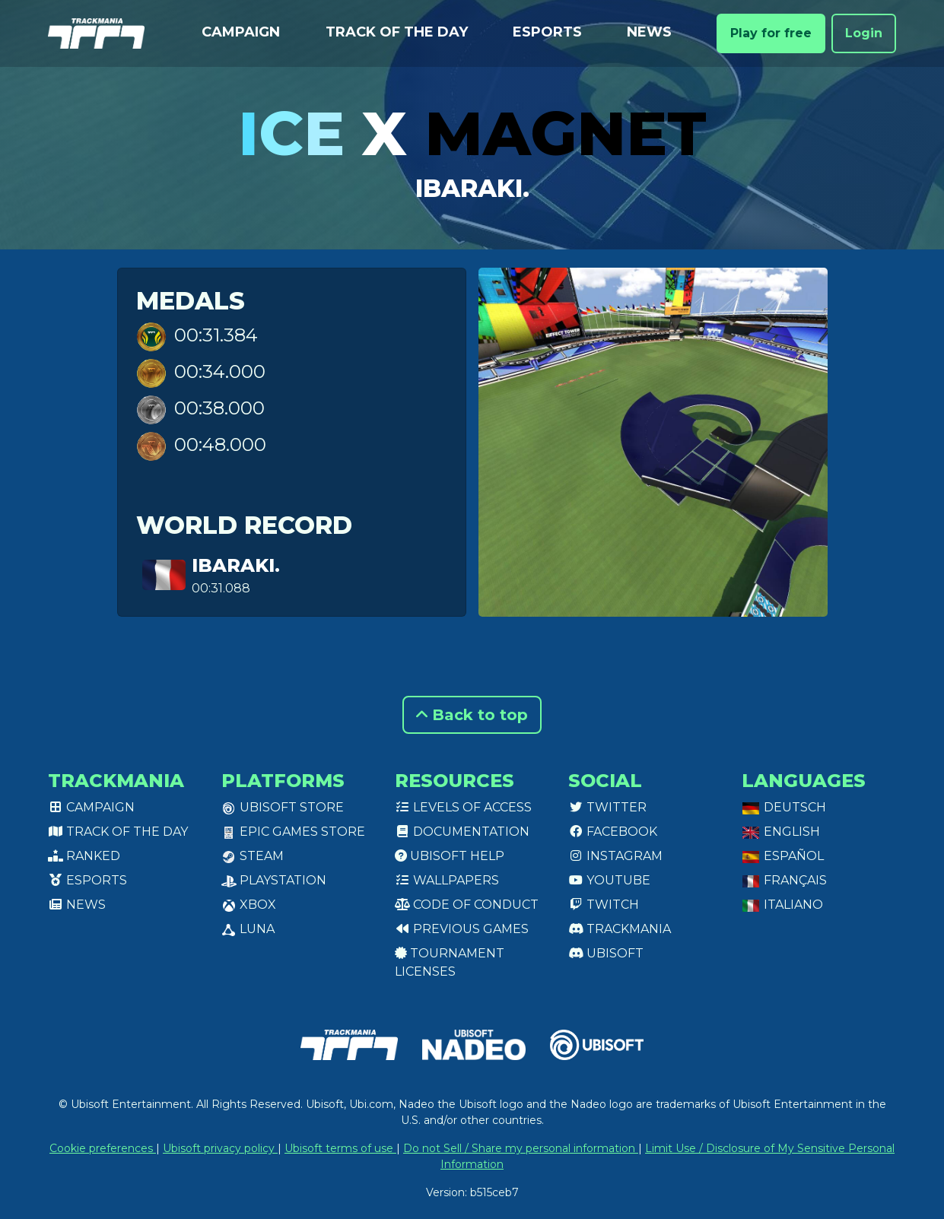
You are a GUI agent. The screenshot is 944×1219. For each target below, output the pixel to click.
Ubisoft (606, 953)
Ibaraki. (472, 188)
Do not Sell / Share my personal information (520, 1148)
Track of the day (397, 32)
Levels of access (463, 807)
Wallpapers (447, 880)
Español (783, 856)
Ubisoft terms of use (340, 1148)
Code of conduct (467, 904)
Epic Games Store (293, 831)
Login (863, 33)
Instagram (615, 856)
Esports (547, 32)
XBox (248, 904)
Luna (248, 929)
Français (784, 880)
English (781, 831)
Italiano (782, 904)
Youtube (609, 880)
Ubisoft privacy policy (220, 1148)
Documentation (462, 831)
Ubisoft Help (449, 856)
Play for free (771, 33)
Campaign (241, 32)
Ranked (84, 856)
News (649, 32)
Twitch (603, 904)
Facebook (612, 831)
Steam (252, 856)
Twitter (607, 807)
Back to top (472, 715)
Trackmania (619, 929)
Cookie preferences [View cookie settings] (102, 1148)
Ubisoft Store (282, 807)
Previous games (462, 929)
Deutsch (784, 807)
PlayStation (273, 880)
